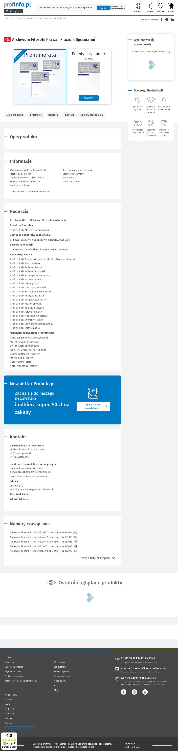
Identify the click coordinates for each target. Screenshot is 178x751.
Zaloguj (150, 7)
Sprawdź (87, 98)
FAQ (55, 685)
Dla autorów (60, 667)
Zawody (8, 723)
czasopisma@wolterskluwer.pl (34, 472)
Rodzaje (9, 718)
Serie (7, 704)
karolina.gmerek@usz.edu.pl (51, 249)
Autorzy (8, 699)
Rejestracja (139, 7)
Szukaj (103, 7)
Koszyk (171, 7)
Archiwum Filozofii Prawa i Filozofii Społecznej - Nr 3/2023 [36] (43, 541)
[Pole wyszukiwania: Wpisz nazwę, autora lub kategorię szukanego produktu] (65, 8)
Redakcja (53, 115)
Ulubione (160, 7)
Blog (56, 690)
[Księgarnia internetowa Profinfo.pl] (17, 5)
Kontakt (69, 115)
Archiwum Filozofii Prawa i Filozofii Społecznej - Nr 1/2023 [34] (43, 551)
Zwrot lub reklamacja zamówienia (21, 681)
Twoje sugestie (61, 671)
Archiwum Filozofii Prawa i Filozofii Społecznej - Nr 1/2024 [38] (43, 532)
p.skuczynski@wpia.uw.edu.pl (52, 239)
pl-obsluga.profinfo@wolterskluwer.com (143, 668)
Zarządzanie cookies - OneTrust (20, 729)
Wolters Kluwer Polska (32, 177)
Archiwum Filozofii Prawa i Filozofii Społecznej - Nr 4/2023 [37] (43, 537)
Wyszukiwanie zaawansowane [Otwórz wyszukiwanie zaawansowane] (118, 8)
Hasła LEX (9, 709)
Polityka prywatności (14, 676)
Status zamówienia (14, 667)
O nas (57, 657)
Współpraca (59, 662)
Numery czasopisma (92, 115)
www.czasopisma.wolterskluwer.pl (28, 476)
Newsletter (10, 662)
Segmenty (9, 713)
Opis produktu (15, 115)
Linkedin (172, 19)
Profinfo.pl (20, 18)
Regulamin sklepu (13, 671)
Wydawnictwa (11, 695)
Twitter (166, 19)
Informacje (36, 115)
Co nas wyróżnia (62, 676)
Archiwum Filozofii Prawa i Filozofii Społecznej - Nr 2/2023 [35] (43, 546)
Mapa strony (60, 681)
